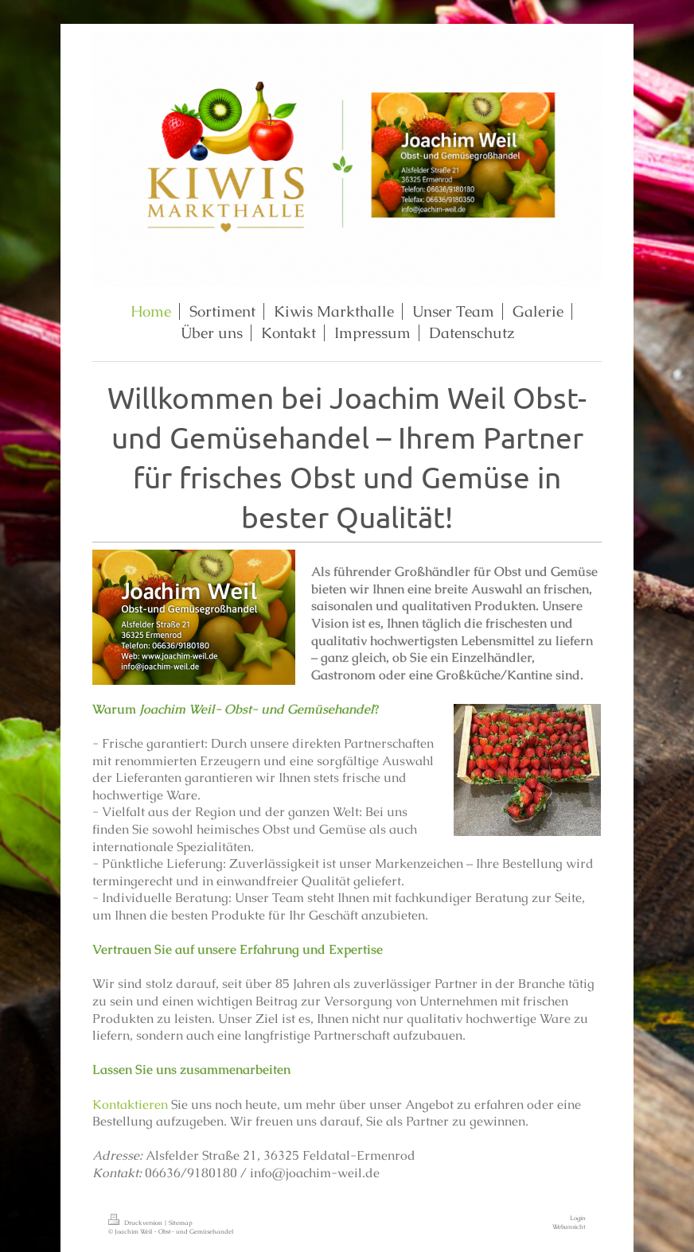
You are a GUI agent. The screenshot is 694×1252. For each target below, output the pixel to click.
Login (578, 1218)
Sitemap (181, 1223)
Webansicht (569, 1227)
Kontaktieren (130, 1104)
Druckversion (136, 1223)
